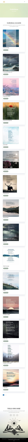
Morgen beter (6, 217)
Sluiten (14, 440)
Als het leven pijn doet (7, 120)
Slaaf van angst (6, 266)
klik (22, 25)
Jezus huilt (5, 144)
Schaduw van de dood (7, 363)
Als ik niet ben (6, 193)
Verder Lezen (6, 74)
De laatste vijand (6, 314)
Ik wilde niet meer (6, 169)
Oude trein (5, 338)
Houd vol (5, 241)
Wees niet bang (6, 47)
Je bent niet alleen (6, 96)
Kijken (4, 290)
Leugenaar (5, 387)
